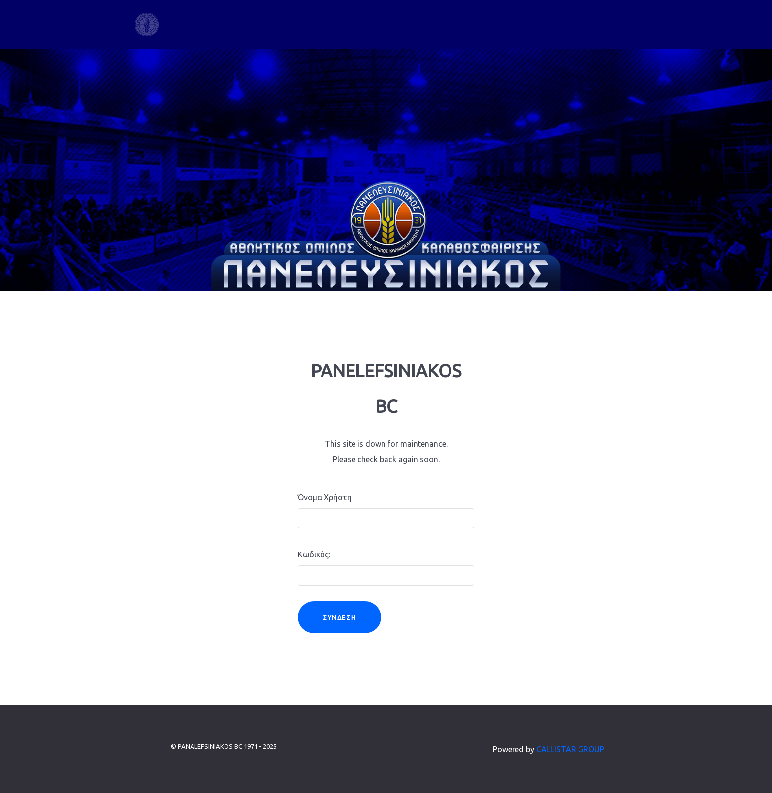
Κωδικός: (314, 554)
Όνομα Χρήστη (325, 497)
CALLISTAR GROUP (570, 749)
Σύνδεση (339, 617)
